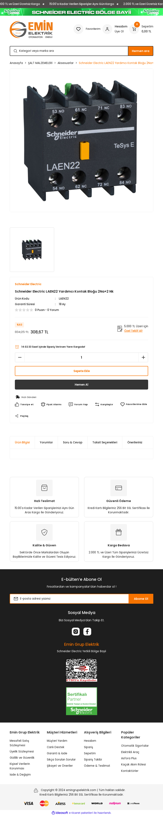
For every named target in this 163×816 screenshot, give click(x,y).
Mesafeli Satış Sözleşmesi (19, 743)
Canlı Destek (55, 747)
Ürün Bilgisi (22, 443)
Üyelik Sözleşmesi (22, 751)
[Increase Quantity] (143, 358)
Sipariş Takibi (93, 760)
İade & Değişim (20, 775)
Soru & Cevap (72, 443)
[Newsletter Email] (81, 599)
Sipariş (88, 747)
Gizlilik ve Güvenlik (22, 758)
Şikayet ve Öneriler (60, 766)
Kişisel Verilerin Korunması (20, 766)
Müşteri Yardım (57, 741)
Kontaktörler (129, 771)
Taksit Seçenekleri (104, 443)
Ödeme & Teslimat (97, 766)
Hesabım (90, 741)
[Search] (81, 51)
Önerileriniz (134, 443)
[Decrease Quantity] (20, 358)
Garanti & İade (57, 753)
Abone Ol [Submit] (141, 599)
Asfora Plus (129, 758)
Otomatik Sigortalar (135, 746)
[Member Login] (114, 29)
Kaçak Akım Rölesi (133, 765)
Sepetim (90, 753)
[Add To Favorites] (133, 404)
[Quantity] (81, 358)
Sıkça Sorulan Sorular (61, 760)
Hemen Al (81, 385)
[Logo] (31, 29)
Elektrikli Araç (130, 752)
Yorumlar (46, 443)
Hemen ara (140, 51)
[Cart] (141, 29)
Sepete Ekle (81, 371)
